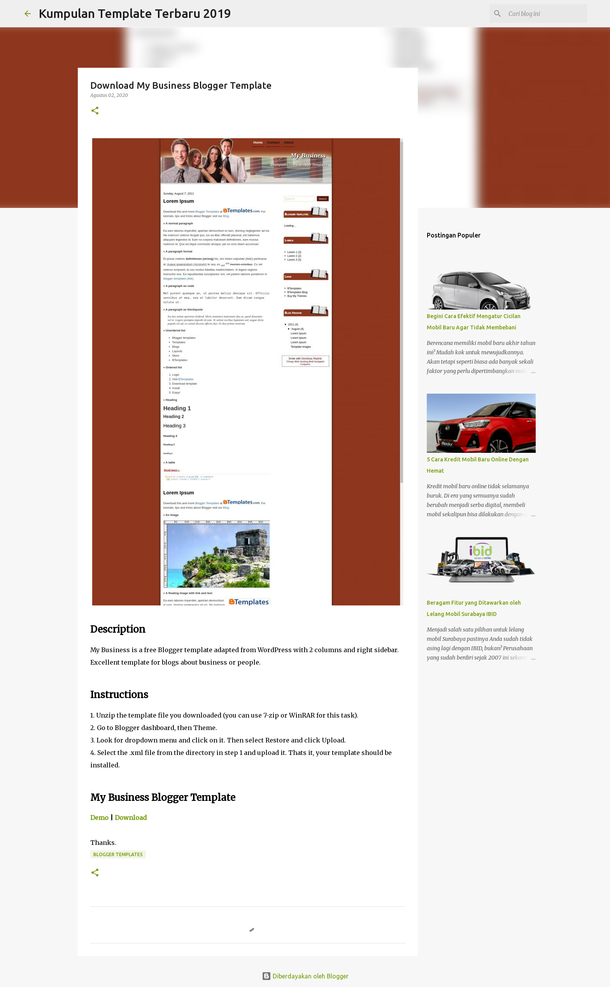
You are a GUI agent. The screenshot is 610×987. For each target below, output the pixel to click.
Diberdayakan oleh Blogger (305, 976)
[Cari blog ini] (546, 13)
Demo (99, 818)
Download (131, 818)
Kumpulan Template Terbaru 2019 (135, 13)
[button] (95, 111)
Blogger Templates (118, 854)
